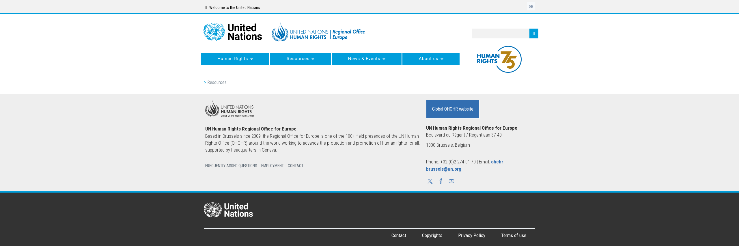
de (531, 7)
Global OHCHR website (452, 109)
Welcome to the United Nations (232, 7)
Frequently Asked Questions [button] (231, 165)
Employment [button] (272, 165)
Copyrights (432, 235)
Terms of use (513, 235)
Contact (398, 235)
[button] (430, 181)
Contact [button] (295, 165)
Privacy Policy (471, 235)
